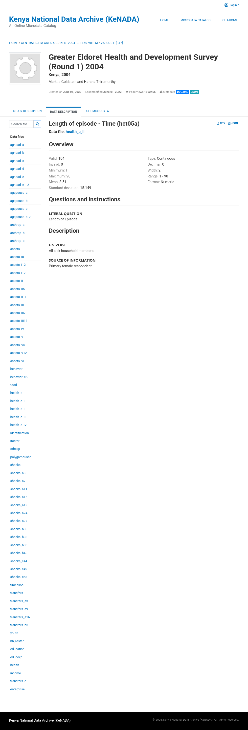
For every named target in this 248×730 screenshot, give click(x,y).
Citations (229, 20)
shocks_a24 (18, 513)
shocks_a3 (18, 473)
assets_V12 (18, 353)
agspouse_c (18, 209)
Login (231, 5)
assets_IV (17, 329)
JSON (233, 123)
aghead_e (17, 177)
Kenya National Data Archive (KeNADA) (74, 19)
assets (15, 249)
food (13, 385)
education (17, 649)
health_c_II (17, 409)
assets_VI (17, 361)
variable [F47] (112, 43)
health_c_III (18, 417)
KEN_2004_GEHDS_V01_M (79, 43)
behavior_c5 (19, 377)
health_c (16, 393)
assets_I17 (18, 273)
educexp (16, 657)
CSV (221, 123)
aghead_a (17, 145)
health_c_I (17, 401)
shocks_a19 (18, 505)
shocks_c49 (18, 569)
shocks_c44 (18, 561)
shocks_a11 (18, 489)
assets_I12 (18, 265)
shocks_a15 (18, 497)
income (15, 673)
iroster (15, 441)
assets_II (16, 281)
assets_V (16, 337)
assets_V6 (17, 345)
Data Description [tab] (63, 112)
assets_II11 (18, 297)
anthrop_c (17, 241)
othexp (15, 449)
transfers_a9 (19, 609)
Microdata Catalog (195, 20)
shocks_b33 (18, 537)
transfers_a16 (20, 617)
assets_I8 (17, 257)
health (14, 665)
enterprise (17, 689)
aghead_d (17, 169)
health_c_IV (18, 425)
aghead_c (17, 161)
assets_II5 (17, 289)
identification (19, 433)
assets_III (17, 305)
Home (164, 20)
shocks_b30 (18, 529)
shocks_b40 (18, 553)
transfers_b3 (19, 625)
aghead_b (17, 152)
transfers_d (18, 681)
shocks (15, 465)
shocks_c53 (18, 577)
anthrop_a (17, 225)
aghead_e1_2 (19, 185)
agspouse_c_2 (20, 217)
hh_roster (17, 641)
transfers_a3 (19, 601)
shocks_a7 (18, 481)
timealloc (16, 585)
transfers (16, 593)
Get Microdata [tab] (97, 111)
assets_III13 (18, 321)
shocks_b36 (18, 545)
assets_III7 (18, 313)
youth (14, 633)
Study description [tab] (27, 111)
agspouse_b (19, 201)
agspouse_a (19, 192)
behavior (16, 369)
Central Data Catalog (39, 43)
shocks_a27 (18, 521)
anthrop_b (17, 233)
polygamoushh (20, 457)
